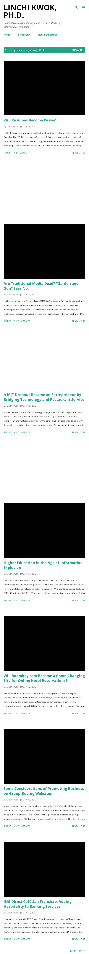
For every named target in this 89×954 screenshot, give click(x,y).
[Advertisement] (44, 190)
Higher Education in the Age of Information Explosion (43, 565)
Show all (78, 50)
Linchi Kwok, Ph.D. (30, 11)
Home (7, 35)
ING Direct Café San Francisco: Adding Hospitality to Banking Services (38, 904)
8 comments (22, 600)
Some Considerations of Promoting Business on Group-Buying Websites (44, 791)
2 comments (22, 713)
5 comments (22, 321)
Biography (24, 35)
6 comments (22, 432)
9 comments (22, 153)
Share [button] (7, 153)
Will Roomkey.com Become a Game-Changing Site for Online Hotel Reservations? (44, 678)
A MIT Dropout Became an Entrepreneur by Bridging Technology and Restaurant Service (44, 397)
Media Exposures (47, 35)
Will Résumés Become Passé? (30, 120)
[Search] (76, 5)
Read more (78, 153)
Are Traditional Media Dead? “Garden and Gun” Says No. (41, 286)
